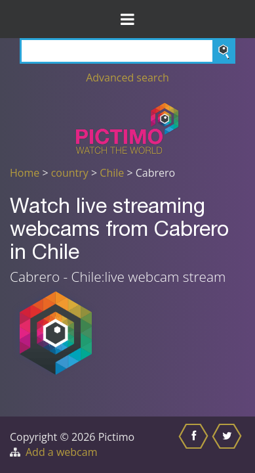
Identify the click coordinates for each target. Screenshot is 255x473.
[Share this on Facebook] (195, 445)
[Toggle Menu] (127, 19)
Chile (112, 173)
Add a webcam (61, 452)
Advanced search (127, 77)
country (69, 173)
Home (24, 173)
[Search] (127, 51)
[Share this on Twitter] (228, 445)
